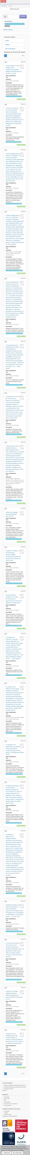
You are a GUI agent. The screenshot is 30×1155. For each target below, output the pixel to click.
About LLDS (7, 1098)
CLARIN (6, 1113)
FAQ (5, 1100)
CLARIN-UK (6, 1111)
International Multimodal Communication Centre (15, 1087)
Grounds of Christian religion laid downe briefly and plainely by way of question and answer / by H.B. (14, 995)
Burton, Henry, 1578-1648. (12, 81)
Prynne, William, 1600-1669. (13, 478)
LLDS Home (4, 6)
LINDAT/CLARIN (7, 1114)
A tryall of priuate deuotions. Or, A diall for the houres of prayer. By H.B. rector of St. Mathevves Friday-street (14, 599)
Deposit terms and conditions (11, 1103)
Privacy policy (7, 1102)
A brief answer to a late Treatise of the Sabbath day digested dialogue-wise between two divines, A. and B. (14, 69)
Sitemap (4, 1090)
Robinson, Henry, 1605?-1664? (13, 717)
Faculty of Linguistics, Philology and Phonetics (15, 1085)
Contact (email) (7, 1105)
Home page (6, 1097)
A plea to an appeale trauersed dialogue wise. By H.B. (12, 514)
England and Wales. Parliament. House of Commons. (15, 483)
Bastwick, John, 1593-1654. (12, 480)
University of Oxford (8, 1088)
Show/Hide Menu (15, 9)
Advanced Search (8, 29)
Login (2, 1)
